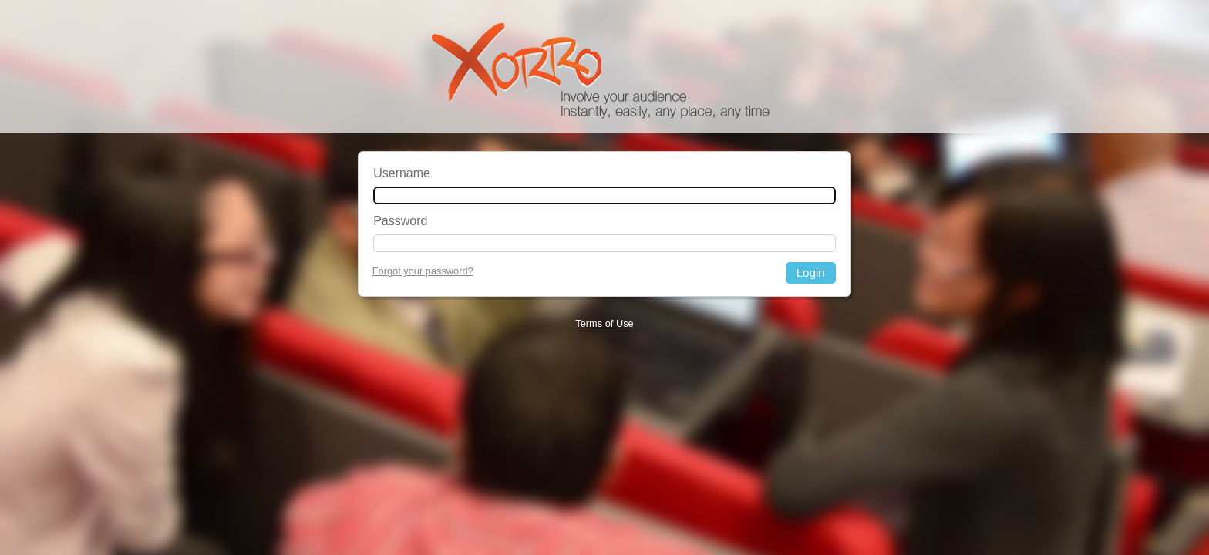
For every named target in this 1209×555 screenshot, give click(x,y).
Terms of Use (604, 323)
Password (400, 220)
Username (401, 173)
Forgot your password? (422, 271)
